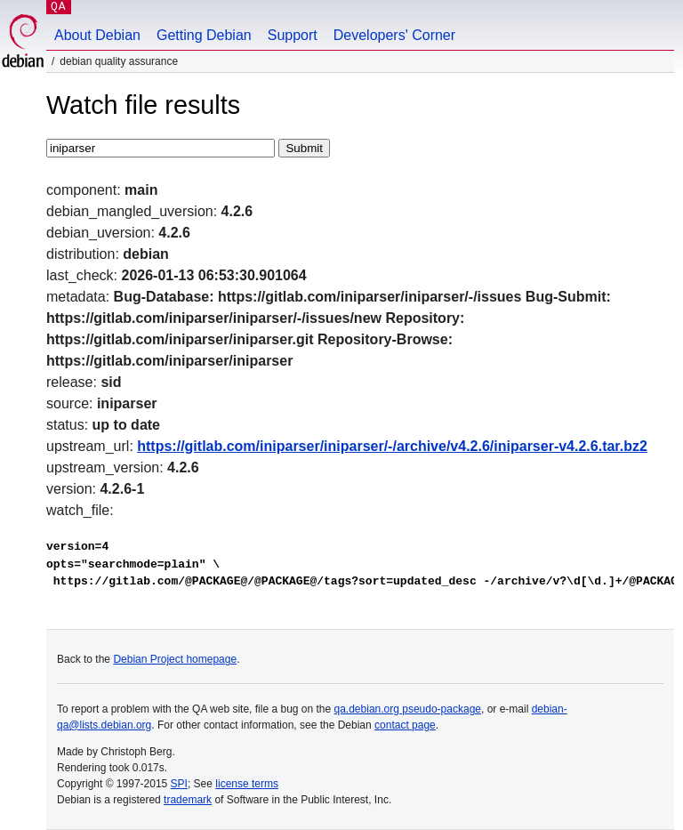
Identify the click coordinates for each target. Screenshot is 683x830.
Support (292, 35)
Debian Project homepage (175, 659)
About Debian (97, 35)
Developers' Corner (394, 35)
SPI (179, 784)
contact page (405, 725)
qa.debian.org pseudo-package (407, 709)
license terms (246, 784)
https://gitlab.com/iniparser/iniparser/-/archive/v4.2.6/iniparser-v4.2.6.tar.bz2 (392, 446)
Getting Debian (204, 35)
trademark (188, 800)
